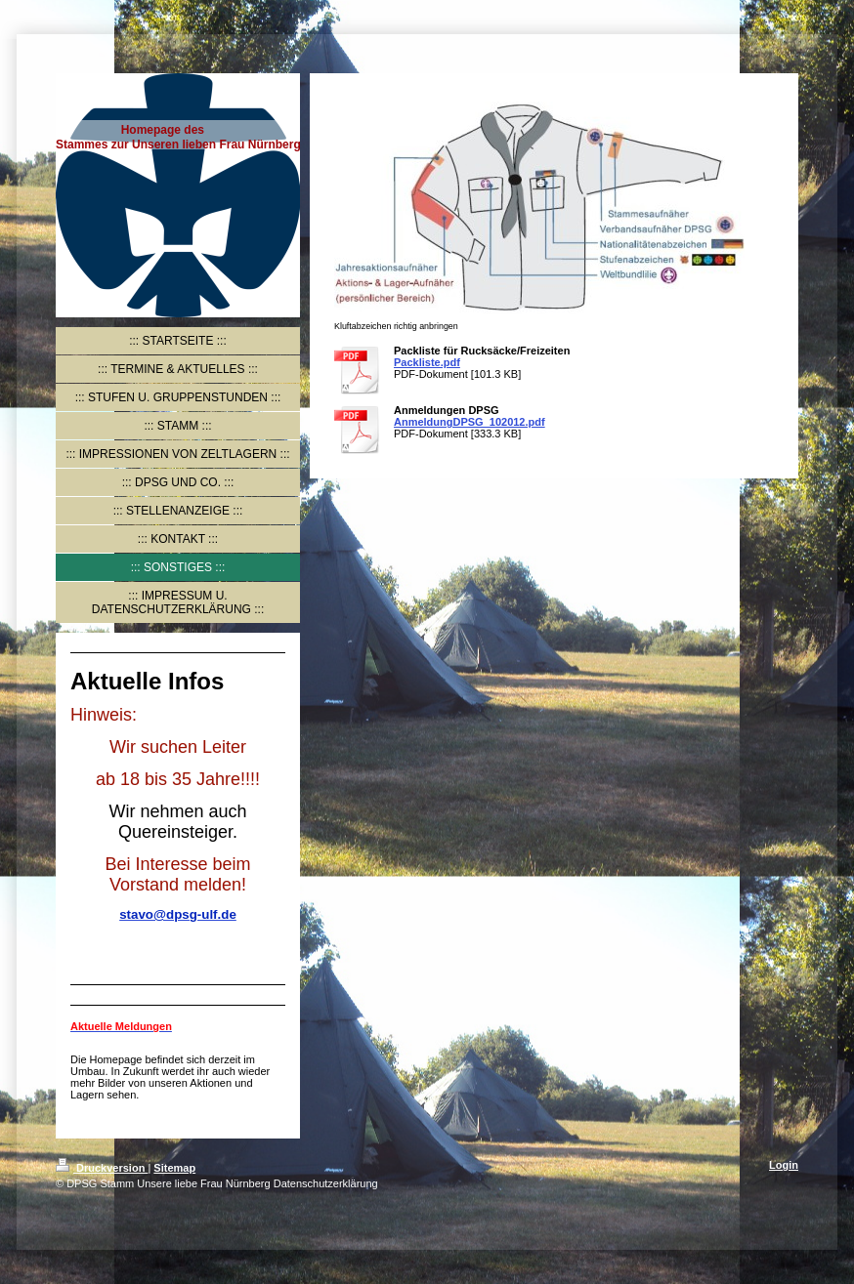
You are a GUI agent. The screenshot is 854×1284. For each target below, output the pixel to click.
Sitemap (174, 1168)
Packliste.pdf (427, 362)
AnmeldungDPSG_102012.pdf (469, 422)
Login (783, 1165)
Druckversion (102, 1168)
